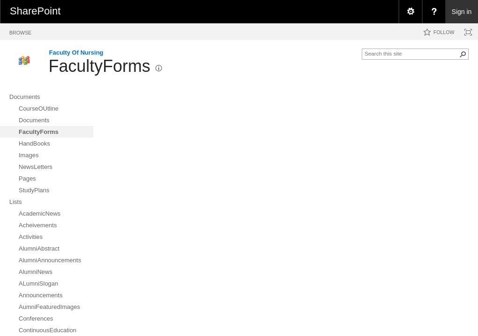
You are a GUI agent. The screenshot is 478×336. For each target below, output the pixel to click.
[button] (463, 54)
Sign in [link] (462, 11)
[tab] (20, 31)
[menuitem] (410, 11)
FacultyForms (99, 66)
